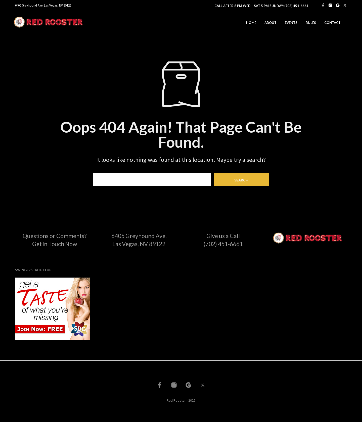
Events (291, 23)
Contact (332, 23)
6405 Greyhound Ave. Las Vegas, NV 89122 (43, 5)
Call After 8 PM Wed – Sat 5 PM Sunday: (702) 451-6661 (261, 6)
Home (251, 23)
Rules (311, 23)
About (270, 23)
